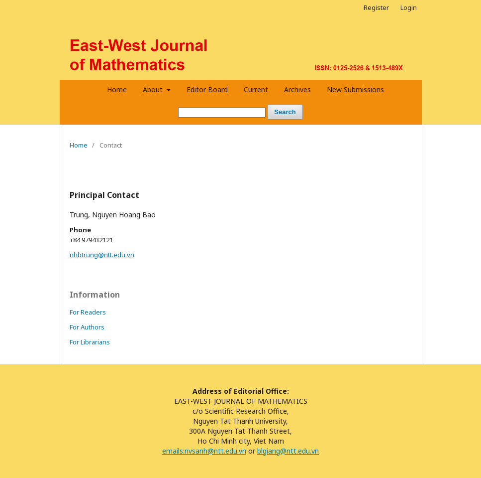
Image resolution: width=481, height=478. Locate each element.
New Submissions (355, 89)
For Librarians (90, 341)
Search (284, 112)
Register (376, 7)
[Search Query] (222, 112)
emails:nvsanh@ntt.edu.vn (204, 451)
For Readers (88, 312)
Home (117, 89)
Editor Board (207, 89)
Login (408, 7)
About (154, 89)
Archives (297, 89)
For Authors (87, 326)
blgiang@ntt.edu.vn (288, 451)
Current (256, 89)
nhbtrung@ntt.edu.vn (102, 254)
